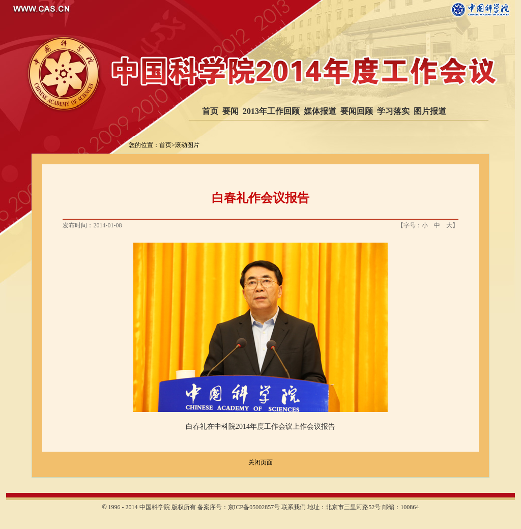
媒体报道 (320, 111)
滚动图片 (187, 145)
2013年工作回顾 (271, 111)
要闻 (230, 111)
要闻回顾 (356, 111)
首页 (210, 111)
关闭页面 (260, 462)
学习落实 (393, 111)
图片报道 (430, 111)
